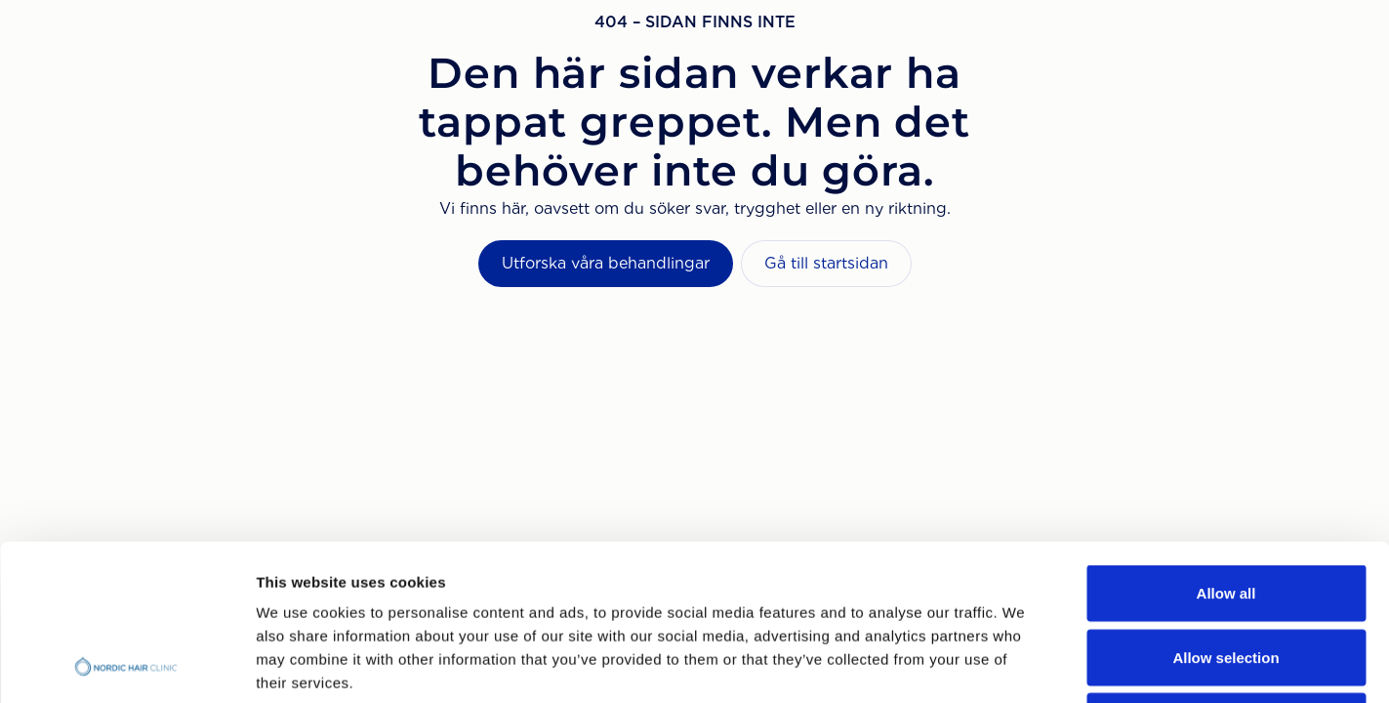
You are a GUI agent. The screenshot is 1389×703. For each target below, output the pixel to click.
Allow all (1226, 446)
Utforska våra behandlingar (606, 263)
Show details (1024, 664)
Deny (1226, 574)
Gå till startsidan (826, 263)
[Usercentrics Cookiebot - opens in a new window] (126, 665)
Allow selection (1225, 511)
